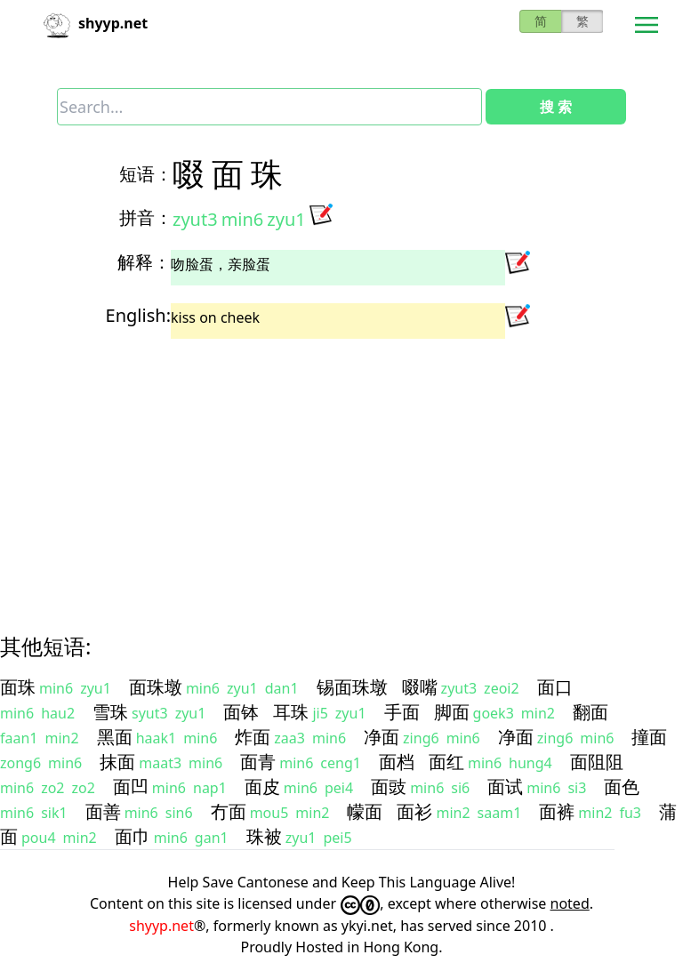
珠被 (264, 836)
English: (138, 315)
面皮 (262, 786)
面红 (446, 762)
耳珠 (291, 712)
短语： (146, 174)
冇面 (228, 811)
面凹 (131, 786)
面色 (621, 786)
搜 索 (556, 106)
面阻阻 (596, 762)
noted (570, 903)
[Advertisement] (341, 470)
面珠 (18, 687)
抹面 (117, 762)
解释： (144, 262)
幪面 (364, 811)
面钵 (241, 712)
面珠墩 (155, 687)
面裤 (557, 811)
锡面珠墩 (352, 687)
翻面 (590, 712)
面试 (505, 786)
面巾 (132, 836)
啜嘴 (420, 687)
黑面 (115, 737)
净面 (381, 737)
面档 (396, 762)
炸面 (252, 737)
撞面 (649, 737)
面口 (555, 687)
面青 (258, 762)
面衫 (414, 811)
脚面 (452, 712)
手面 (402, 712)
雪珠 (110, 712)
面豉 (388, 786)
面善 (103, 811)
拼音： (146, 217)
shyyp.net (161, 925)
